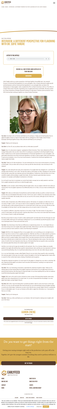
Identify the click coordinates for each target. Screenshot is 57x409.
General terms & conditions (30, 397)
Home (2, 6)
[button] (54, 3)
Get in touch (28, 318)
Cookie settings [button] (30, 406)
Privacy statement (39, 397)
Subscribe (28, 76)
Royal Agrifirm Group (35, 388)
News (6, 6)
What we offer (33, 381)
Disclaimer (16, 397)
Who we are (4, 381)
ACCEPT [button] (46, 406)
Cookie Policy (22, 397)
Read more (39, 406)
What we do (32, 378)
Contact (3, 385)
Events (31, 385)
